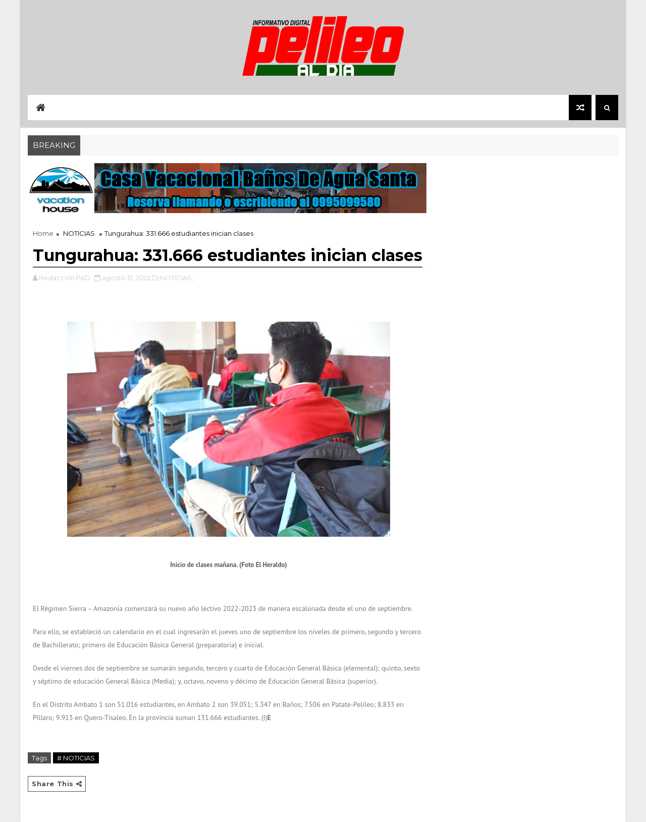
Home (43, 233)
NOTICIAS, (176, 278)
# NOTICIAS (76, 758)
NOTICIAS (79, 233)
